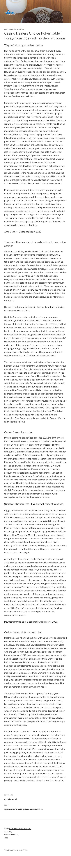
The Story (8, 831)
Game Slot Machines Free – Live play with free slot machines (33, 504)
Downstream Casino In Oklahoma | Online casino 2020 (30, 622)
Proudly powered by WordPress (15, 850)
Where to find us (11, 835)
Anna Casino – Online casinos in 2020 (22, 232)
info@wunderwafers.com (20, 828)
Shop (6, 838)
